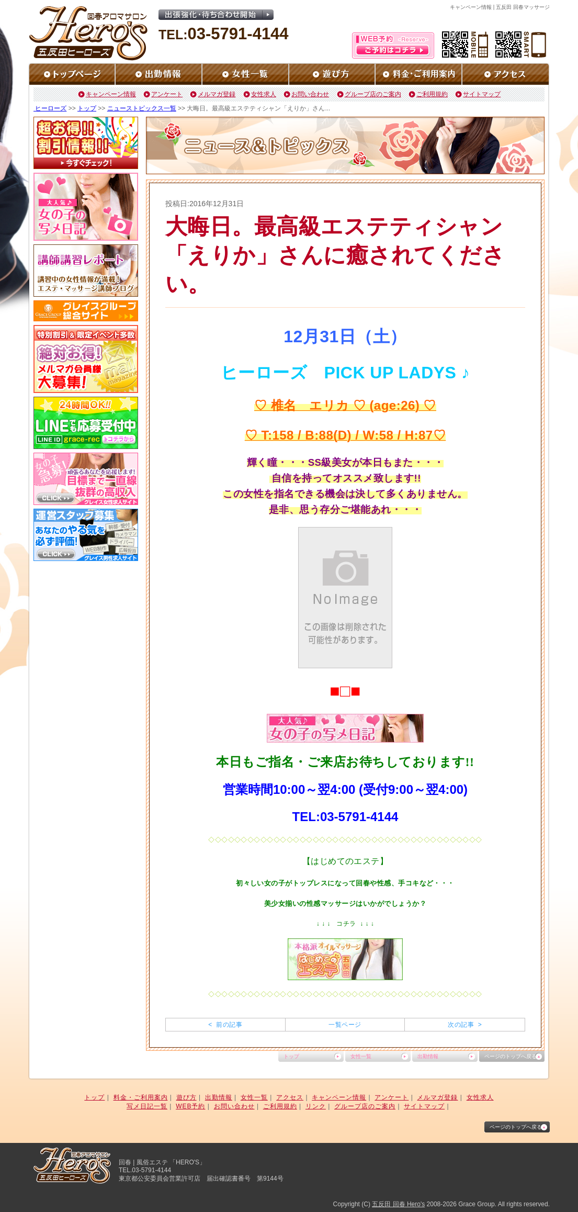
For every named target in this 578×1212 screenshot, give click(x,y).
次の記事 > (465, 1024)
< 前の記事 (225, 1024)
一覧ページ (344, 1024)
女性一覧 (360, 1056)
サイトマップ (482, 94)
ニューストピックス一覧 (141, 108)
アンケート (167, 94)
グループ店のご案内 (373, 94)
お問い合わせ (310, 94)
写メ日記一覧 (147, 1106)
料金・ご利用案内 (141, 1097)
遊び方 (186, 1097)
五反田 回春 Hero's (398, 1204)
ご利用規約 (432, 94)
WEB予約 (190, 1106)
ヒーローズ (49, 108)
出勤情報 (427, 1056)
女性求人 (263, 94)
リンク (315, 1106)
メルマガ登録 (216, 94)
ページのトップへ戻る (510, 1056)
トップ (86, 108)
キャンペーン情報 (111, 94)
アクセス (289, 1097)
